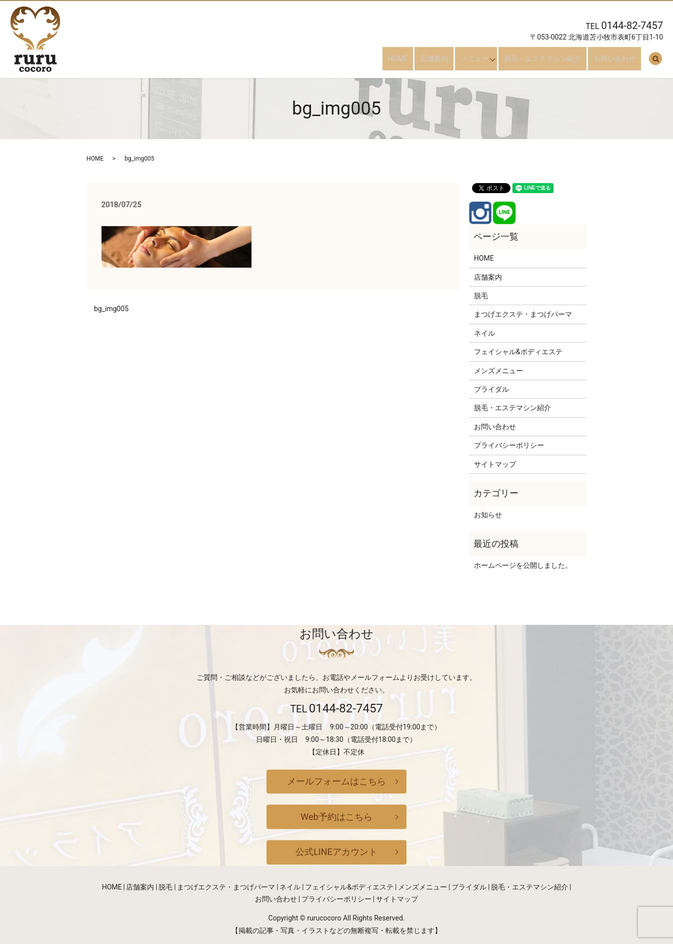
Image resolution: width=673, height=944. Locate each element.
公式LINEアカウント (337, 852)
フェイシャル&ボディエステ (518, 352)
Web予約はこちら (336, 816)
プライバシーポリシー (509, 445)
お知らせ (488, 515)
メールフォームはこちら (336, 781)
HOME (414, 62)
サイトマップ (495, 464)
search (655, 62)
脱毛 (481, 296)
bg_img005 (111, 309)
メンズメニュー (498, 371)
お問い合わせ (620, 62)
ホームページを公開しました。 (523, 565)
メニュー (480, 62)
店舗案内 (445, 62)
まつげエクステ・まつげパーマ (523, 314)
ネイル (484, 333)
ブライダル (491, 389)
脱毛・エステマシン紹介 (553, 62)
